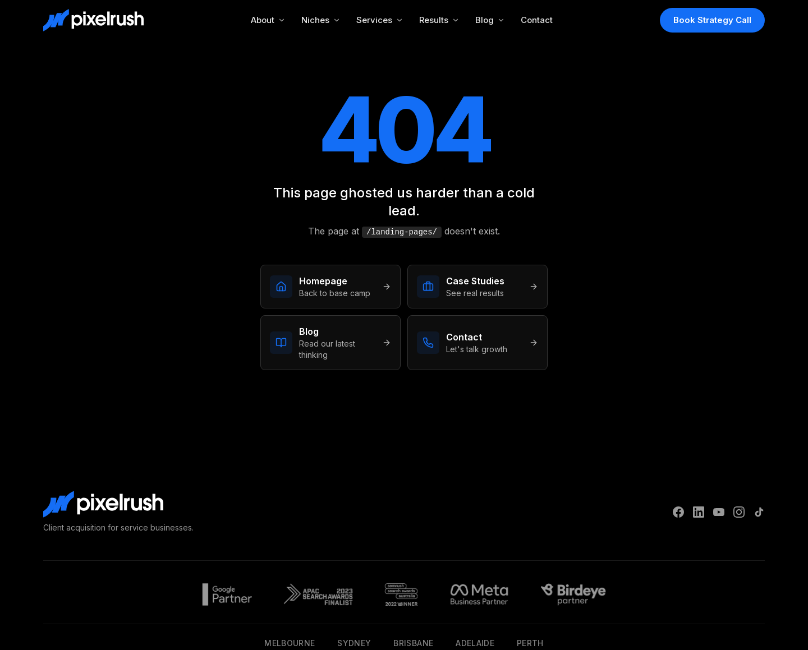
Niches (321, 20)
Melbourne (289, 643)
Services (379, 20)
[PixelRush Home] (93, 20)
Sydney (354, 643)
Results (439, 20)
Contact (537, 20)
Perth (530, 643)
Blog (490, 20)
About (268, 20)
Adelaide (475, 643)
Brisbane (413, 643)
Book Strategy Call (712, 20)
